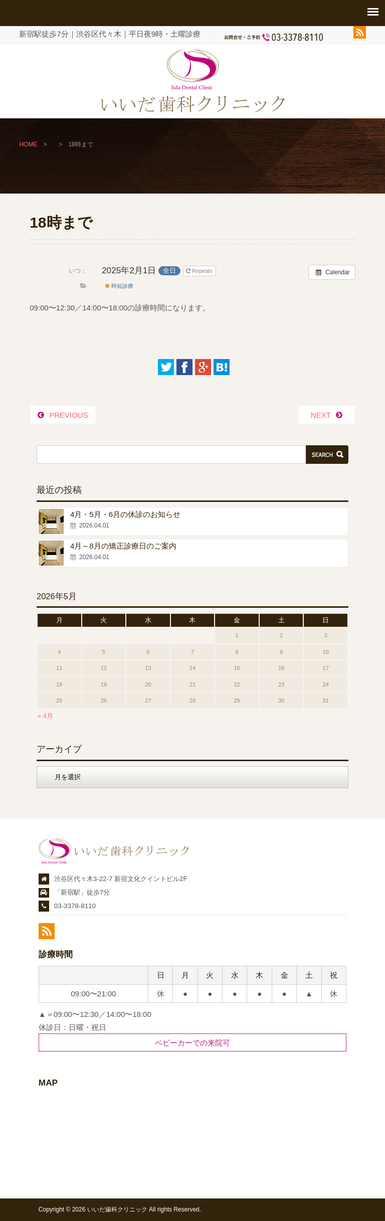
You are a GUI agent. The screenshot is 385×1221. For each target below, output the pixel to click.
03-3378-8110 (75, 906)
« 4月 (45, 716)
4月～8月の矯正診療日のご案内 (123, 546)
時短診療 (119, 286)
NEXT (321, 415)
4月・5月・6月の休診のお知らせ (125, 514)
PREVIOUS (68, 415)
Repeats (200, 271)
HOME (28, 144)
